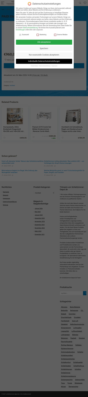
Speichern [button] (44, 47)
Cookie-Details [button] (34, 64)
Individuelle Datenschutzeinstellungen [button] (44, 60)
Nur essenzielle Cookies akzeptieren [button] (44, 53)
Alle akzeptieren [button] (44, 41)
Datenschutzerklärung (30, 26)
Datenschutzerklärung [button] (45, 64)
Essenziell (24, 33)
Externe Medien (60, 33)
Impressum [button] (54, 64)
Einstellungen (20, 28)
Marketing (41, 33)
